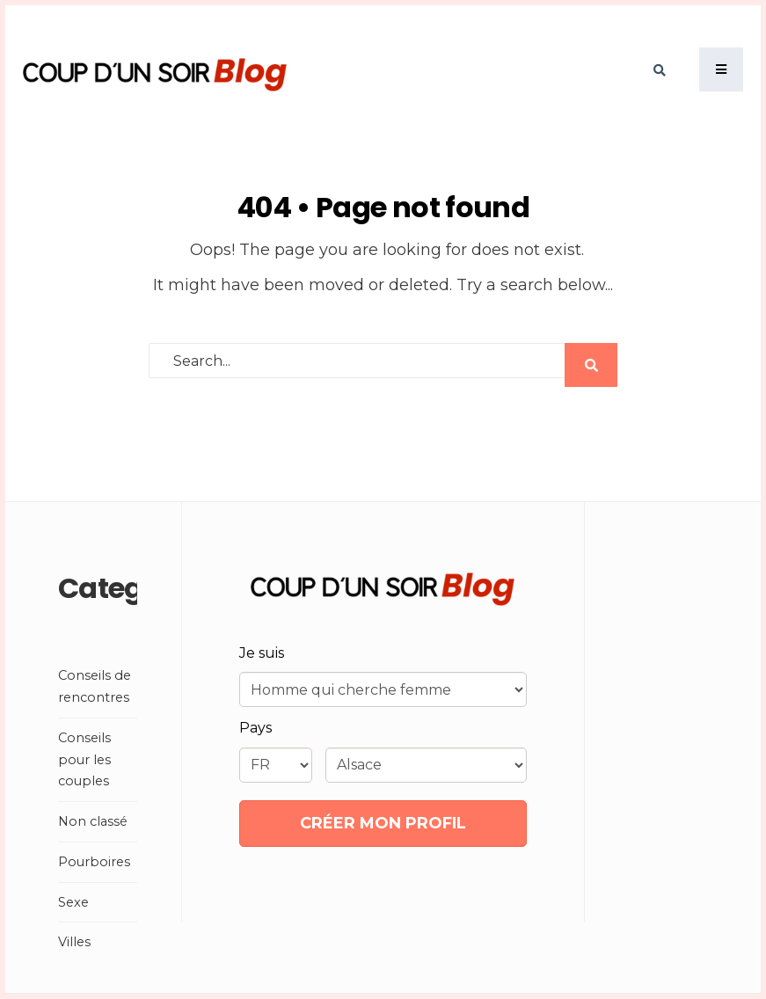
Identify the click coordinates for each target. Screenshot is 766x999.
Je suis (261, 653)
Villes (74, 942)
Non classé (93, 821)
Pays (255, 727)
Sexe (73, 902)
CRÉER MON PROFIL (383, 823)
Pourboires (94, 862)
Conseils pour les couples (84, 760)
